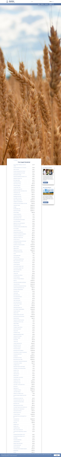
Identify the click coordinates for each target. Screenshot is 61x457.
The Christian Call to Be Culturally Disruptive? (20, 448)
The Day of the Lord (16, 239)
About (39, 4)
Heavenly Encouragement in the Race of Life (20, 176)
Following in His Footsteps (18, 336)
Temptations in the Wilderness (18, 201)
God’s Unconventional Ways (18, 269)
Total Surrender (16, 293)
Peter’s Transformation (17, 300)
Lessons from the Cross (17, 230)
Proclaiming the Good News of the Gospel (20, 241)
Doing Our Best (16, 330)
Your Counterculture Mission (18, 296)
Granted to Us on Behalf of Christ (18, 393)
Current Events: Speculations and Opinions (20, 282)
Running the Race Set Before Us (18, 232)
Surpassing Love (16, 388)
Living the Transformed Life (18, 343)
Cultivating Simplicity (17, 441)
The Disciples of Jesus (17, 382)
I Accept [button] (57, 455)
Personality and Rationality (17, 439)
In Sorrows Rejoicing (17, 264)
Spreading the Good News (17, 196)
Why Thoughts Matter (17, 180)
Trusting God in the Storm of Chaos (19, 401)
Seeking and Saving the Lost (18, 307)
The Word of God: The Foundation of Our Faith (20, 203)
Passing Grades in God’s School (18, 377)
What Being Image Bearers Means (19, 334)
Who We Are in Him (16, 403)
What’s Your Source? (16, 271)
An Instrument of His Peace (18, 357)
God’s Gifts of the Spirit (17, 210)
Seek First (15, 280)
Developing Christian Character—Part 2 (19, 434)
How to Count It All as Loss (18, 302)
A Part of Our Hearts (16, 257)
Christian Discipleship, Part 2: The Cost (19, 171)
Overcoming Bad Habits (17, 255)
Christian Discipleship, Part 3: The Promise (20, 167)
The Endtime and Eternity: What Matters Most (20, 226)
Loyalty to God (16, 341)
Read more (45, 182)
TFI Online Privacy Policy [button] (5, 455)
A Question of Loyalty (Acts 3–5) (18, 235)
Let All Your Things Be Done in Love (19, 287)
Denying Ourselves (16, 318)
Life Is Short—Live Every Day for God (19, 384)
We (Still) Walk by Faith (17, 208)
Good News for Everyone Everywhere (19, 244)
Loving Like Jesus (16, 420)
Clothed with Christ (16, 373)
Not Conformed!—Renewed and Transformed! (20, 361)
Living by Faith (16, 273)
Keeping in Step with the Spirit (18, 443)
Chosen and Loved (16, 291)
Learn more (45, 202)
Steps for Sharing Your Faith (18, 199)
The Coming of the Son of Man (18, 251)
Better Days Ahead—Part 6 (17, 217)
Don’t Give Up (15, 386)
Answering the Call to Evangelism (18, 350)
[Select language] (51, 4)
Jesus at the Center (16, 305)
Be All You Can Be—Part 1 (17, 412)
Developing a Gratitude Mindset (18, 289)
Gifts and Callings (16, 212)
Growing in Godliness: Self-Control (19, 314)
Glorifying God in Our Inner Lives (18, 398)
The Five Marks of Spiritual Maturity (19, 309)
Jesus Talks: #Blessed (17, 391)
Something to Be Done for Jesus (18, 321)
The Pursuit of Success (17, 348)
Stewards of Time (16, 370)
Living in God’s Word (17, 284)
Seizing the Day (16, 450)
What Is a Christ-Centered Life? (18, 429)
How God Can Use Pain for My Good (19, 316)
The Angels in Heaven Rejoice (18, 327)
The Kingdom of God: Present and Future (20, 368)
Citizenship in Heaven (17, 205)
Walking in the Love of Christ (18, 250)
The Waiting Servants (17, 262)
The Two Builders (16, 228)
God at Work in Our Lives (17, 345)
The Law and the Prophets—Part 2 (19, 266)
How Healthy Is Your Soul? (17, 198)
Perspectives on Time (17, 379)
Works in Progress (16, 246)
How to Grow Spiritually (17, 221)
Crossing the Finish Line (17, 194)
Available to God (16, 426)
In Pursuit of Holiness (17, 414)
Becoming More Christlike (17, 174)
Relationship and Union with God (18, 405)
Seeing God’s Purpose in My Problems (19, 366)
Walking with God (16, 248)
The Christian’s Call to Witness (18, 275)
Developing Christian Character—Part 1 (19, 436)
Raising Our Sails (16, 375)
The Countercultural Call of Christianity (19, 219)
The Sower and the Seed (17, 445)
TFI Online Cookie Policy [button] (13, 455)
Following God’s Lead (17, 192)
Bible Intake (15, 422)
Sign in (53, 1)
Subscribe (46, 4)
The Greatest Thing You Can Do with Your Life (20, 407)
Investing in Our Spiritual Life (18, 189)
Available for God (16, 424)
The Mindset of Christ (17, 332)
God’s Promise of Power (17, 183)
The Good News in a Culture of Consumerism (20, 352)
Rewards (15, 452)
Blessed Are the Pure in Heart (18, 359)
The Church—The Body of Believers (19, 278)
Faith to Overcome (16, 169)
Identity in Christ (16, 312)
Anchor (11, 1)
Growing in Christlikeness (17, 214)
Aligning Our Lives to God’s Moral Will (19, 223)
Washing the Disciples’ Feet (18, 178)
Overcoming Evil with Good (17, 410)
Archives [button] (42, 4)
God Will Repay (16, 339)
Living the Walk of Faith (17, 187)
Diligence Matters (16, 323)
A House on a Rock (16, 325)
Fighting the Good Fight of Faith (18, 237)
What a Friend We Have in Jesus (18, 260)
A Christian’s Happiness (17, 185)
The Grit (15, 253)
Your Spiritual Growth (17, 298)
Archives (15, 160)
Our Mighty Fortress (16, 364)
